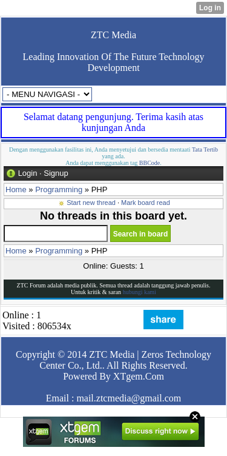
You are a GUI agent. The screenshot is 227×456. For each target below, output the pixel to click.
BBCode (149, 162)
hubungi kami (139, 292)
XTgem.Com (138, 376)
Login (28, 173)
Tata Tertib (205, 149)
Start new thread (91, 202)
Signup (56, 173)
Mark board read (145, 202)
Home (16, 189)
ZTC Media (113, 35)
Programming (58, 189)
